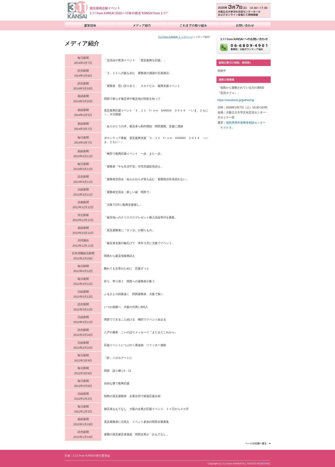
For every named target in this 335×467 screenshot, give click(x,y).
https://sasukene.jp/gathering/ (236, 100)
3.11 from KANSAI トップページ (175, 37)
